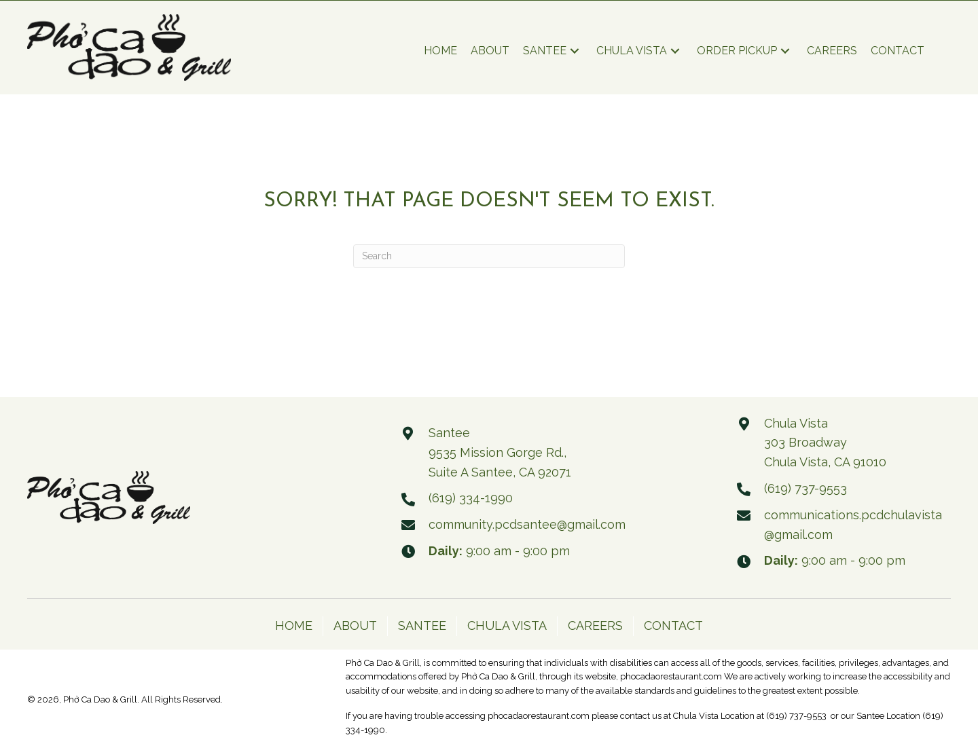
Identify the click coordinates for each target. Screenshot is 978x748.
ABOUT (355, 625)
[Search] (489, 256)
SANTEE (422, 625)
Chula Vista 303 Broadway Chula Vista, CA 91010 (825, 443)
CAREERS (595, 625)
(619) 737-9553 (805, 488)
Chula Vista (696, 716)
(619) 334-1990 (471, 498)
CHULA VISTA (507, 625)
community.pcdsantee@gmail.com (527, 524)
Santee (870, 716)
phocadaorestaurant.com (672, 676)
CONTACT (673, 625)
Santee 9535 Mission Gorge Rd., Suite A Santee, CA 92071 (500, 452)
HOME (293, 625)
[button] (574, 53)
